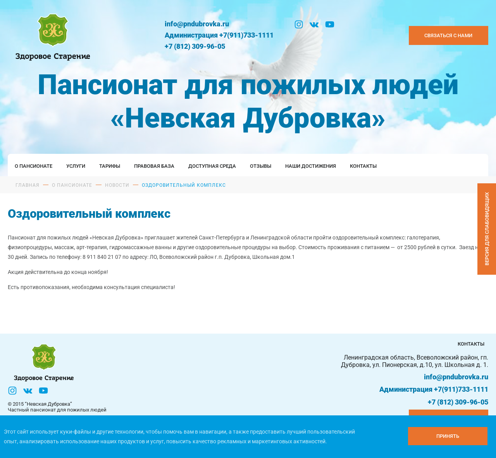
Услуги (75, 166)
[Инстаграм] (298, 24)
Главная (28, 185)
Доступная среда (212, 166)
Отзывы (260, 166)
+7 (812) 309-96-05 (195, 46)
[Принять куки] (447, 436)
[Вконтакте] (314, 24)
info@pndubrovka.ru (197, 24)
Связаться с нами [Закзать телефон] (448, 35)
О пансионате (33, 166)
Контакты (363, 166)
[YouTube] (329, 24)
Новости (117, 185)
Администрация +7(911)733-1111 (219, 35)
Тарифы (109, 166)
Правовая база (154, 166)
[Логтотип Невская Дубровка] (51, 36)
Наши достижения (310, 166)
